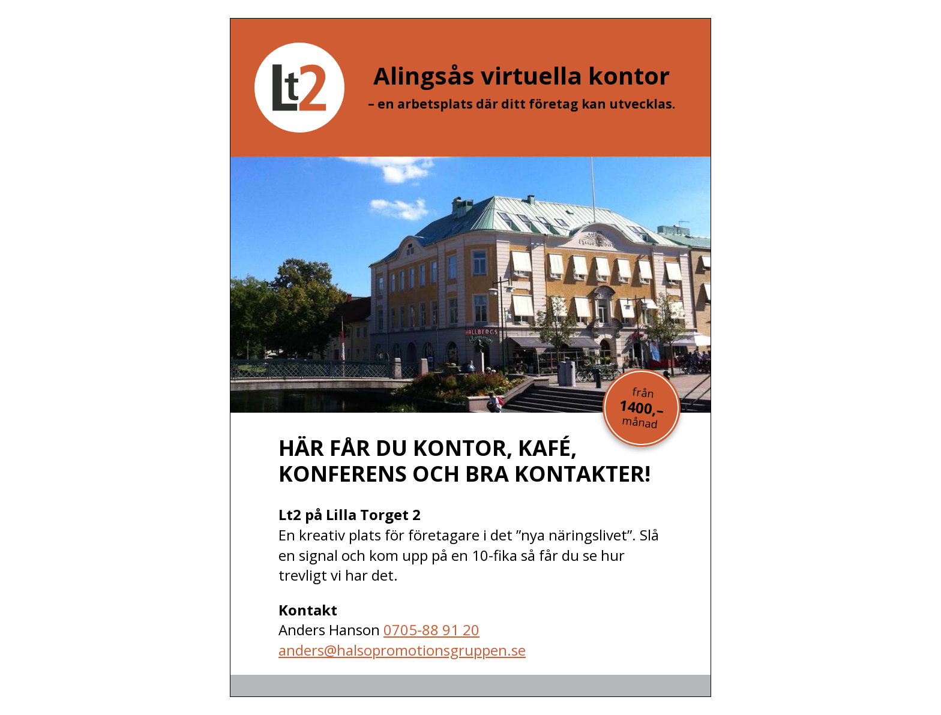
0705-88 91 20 (431, 629)
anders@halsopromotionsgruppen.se (402, 650)
